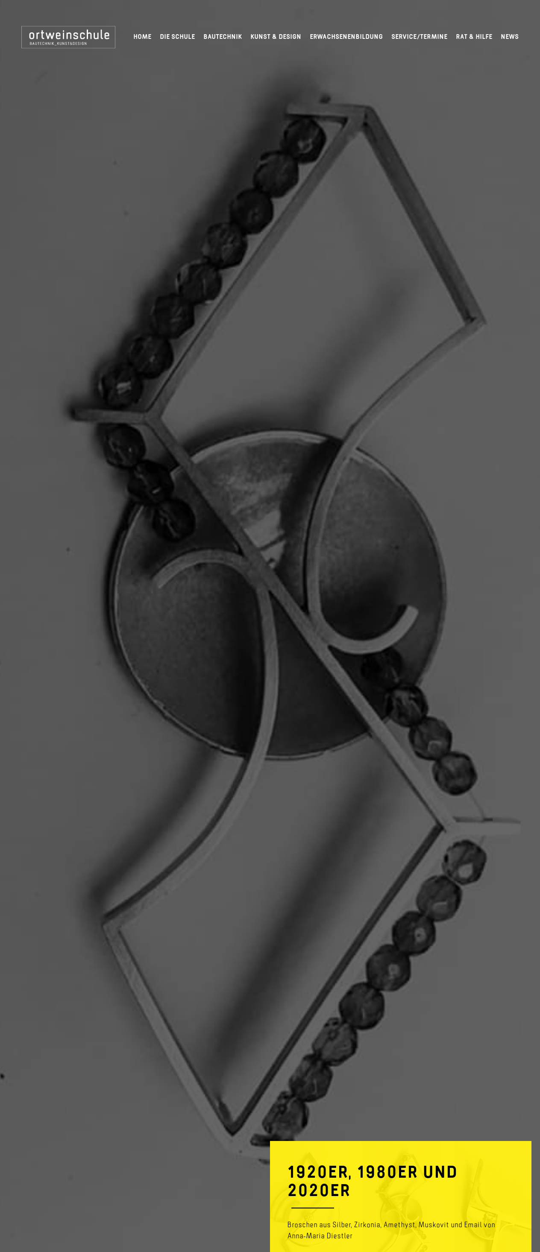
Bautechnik (222, 36)
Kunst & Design (275, 36)
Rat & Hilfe (474, 36)
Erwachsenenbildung (346, 36)
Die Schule (177, 36)
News (510, 36)
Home (142, 36)
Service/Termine (419, 36)
